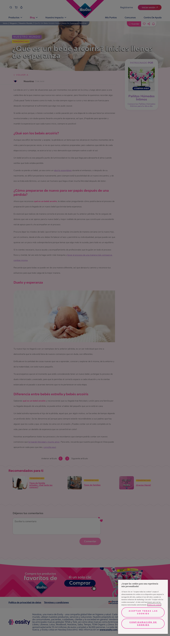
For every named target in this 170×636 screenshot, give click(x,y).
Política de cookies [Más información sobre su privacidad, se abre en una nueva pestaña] (154, 605)
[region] (143, 607)
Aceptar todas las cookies (143, 612)
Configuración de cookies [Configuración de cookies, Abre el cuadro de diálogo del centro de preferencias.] (143, 623)
